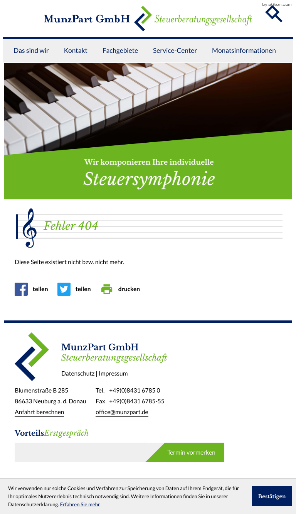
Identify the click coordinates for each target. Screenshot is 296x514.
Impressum (113, 374)
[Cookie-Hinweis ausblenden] (272, 496)
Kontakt (75, 62)
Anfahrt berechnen (39, 412)
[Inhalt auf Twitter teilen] (76, 289)
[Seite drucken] (122, 289)
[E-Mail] (80, 452)
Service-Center (175, 62)
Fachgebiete (120, 62)
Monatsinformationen (244, 62)
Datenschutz (77, 374)
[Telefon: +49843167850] (134, 391)
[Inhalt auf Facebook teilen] (34, 289)
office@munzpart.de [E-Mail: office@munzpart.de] (122, 412)
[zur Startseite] (148, 23)
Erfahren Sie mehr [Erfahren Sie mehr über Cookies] (80, 504)
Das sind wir (31, 62)
